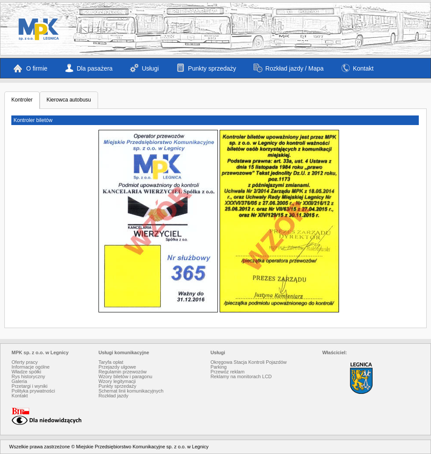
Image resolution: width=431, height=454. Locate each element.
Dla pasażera (89, 68)
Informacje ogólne (31, 366)
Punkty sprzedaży (206, 68)
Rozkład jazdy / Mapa (289, 68)
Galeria (19, 381)
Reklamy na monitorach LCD (241, 376)
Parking (218, 366)
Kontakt (357, 68)
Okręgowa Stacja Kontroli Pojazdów (248, 362)
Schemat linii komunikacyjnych (130, 390)
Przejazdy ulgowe (117, 366)
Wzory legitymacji (117, 381)
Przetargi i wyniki (30, 386)
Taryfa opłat (110, 362)
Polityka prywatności (33, 390)
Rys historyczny (28, 376)
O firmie (31, 68)
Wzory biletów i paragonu (125, 376)
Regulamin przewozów (122, 371)
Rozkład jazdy (113, 395)
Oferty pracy (25, 362)
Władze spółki (26, 371)
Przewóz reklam (227, 371)
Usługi (144, 68)
